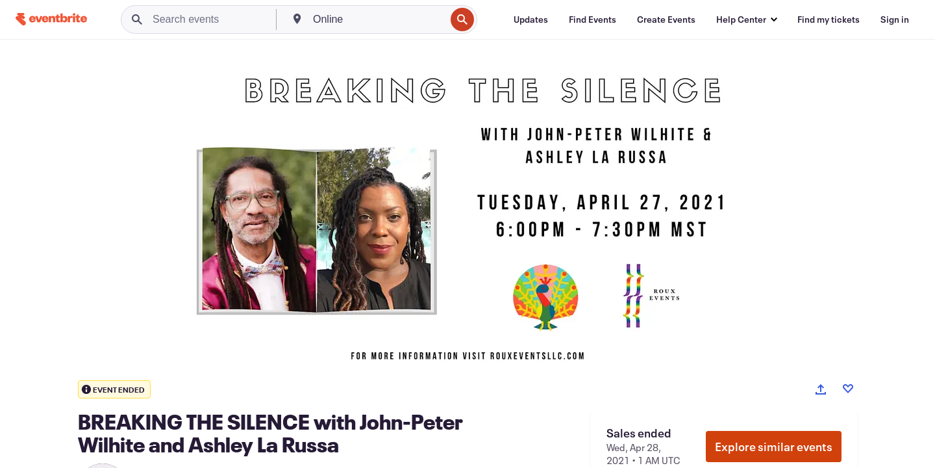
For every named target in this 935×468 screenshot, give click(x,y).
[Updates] (530, 19)
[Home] (51, 19)
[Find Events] (592, 19)
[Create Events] (666, 19)
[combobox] (378, 19)
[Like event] (848, 389)
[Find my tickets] (828, 19)
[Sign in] (894, 19)
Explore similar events (773, 446)
